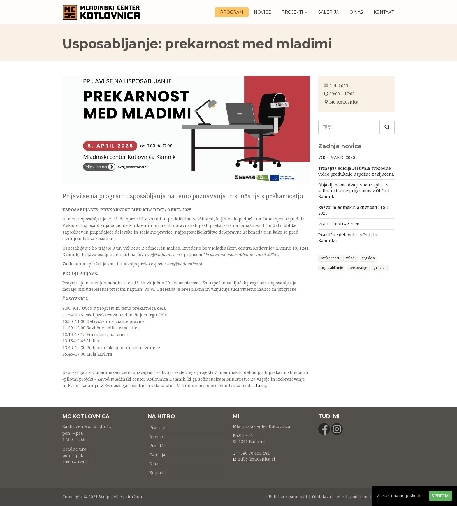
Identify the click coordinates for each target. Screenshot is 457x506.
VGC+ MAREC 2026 (336, 157)
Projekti (294, 12)
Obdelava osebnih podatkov (340, 496)
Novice (262, 12)
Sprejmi (440, 495)
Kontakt (384, 12)
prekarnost (330, 258)
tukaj (261, 385)
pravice (380, 268)
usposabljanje (332, 268)
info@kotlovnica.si (256, 459)
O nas (356, 12)
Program (231, 12)
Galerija (328, 12)
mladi (351, 258)
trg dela (368, 258)
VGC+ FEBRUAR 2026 (338, 224)
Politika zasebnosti (288, 496)
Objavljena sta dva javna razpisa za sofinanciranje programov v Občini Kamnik (354, 191)
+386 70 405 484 (254, 453)
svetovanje (358, 268)
